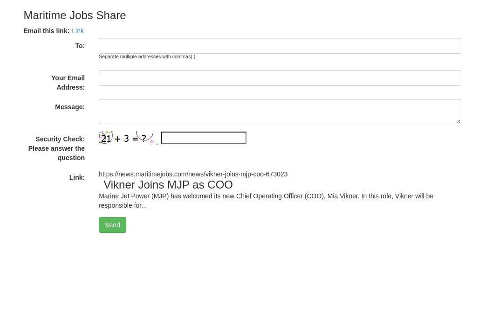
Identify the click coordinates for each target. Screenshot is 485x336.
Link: (77, 177)
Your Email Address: (68, 82)
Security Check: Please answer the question (56, 148)
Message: (70, 107)
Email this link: (47, 31)
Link (78, 31)
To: (80, 45)
